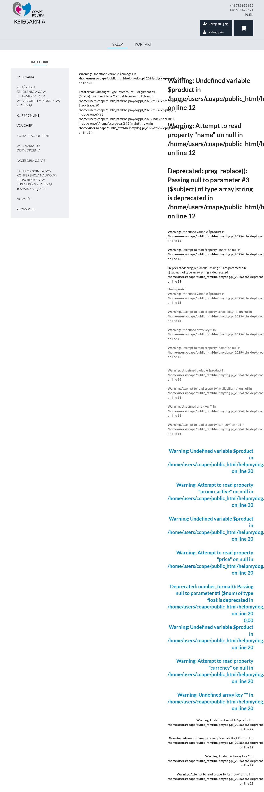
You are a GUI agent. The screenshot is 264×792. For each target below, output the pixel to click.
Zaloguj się (213, 32)
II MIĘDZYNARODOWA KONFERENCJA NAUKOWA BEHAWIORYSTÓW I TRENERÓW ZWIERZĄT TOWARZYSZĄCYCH (37, 180)
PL (246, 14)
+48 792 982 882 (241, 5)
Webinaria (25, 77)
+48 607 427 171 (241, 10)
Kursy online (28, 115)
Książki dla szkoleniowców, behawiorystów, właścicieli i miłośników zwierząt (38, 96)
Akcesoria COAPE (31, 161)
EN (251, 14)
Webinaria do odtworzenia (28, 148)
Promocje (25, 209)
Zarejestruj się (215, 24)
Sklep (117, 44)
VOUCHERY (25, 125)
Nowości (25, 199)
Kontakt (143, 44)
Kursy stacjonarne (33, 136)
